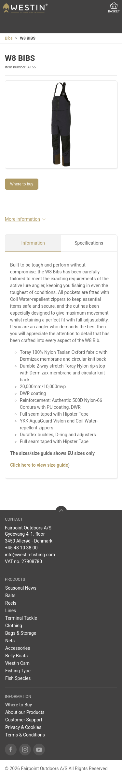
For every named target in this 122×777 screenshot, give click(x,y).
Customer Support (23, 719)
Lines (10, 610)
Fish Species (18, 678)
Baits (10, 595)
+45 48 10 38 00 (21, 547)
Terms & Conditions (25, 734)
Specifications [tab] (89, 243)
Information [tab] (33, 243)
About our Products (25, 712)
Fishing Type (18, 670)
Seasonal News (20, 588)
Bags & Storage (20, 633)
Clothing (13, 625)
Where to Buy (18, 704)
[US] (25, 8)
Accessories (17, 648)
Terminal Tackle (21, 618)
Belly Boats (16, 655)
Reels (10, 603)
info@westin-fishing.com (30, 554)
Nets (10, 640)
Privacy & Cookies (23, 727)
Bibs (9, 38)
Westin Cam (17, 663)
